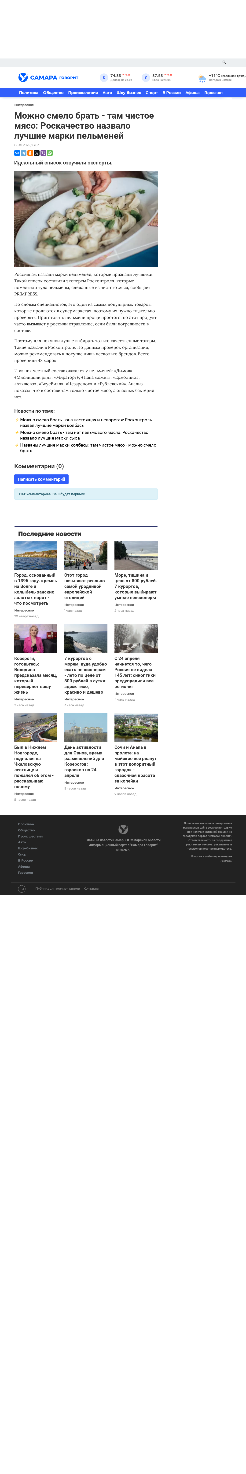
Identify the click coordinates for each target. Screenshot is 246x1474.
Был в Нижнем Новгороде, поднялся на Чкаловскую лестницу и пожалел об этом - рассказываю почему (34, 767)
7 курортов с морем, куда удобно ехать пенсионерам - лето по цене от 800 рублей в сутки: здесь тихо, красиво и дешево (85, 675)
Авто (107, 93)
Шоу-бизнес (129, 93)
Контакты (91, 888)
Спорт (152, 93)
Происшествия (83, 93)
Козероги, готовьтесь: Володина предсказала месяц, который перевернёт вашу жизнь (35, 675)
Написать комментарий (41, 479)
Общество (53, 93)
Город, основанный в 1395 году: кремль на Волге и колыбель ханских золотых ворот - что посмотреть (35, 589)
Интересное (24, 610)
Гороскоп (213, 93)
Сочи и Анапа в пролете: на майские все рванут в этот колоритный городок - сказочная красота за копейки (135, 764)
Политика (28, 93)
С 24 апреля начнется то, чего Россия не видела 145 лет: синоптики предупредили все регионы (135, 672)
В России (171, 93)
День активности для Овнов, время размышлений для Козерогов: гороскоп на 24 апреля (84, 761)
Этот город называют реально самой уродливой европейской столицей (84, 586)
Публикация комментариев (57, 888)
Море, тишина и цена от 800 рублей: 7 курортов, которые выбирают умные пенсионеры (135, 586)
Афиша (192, 93)
